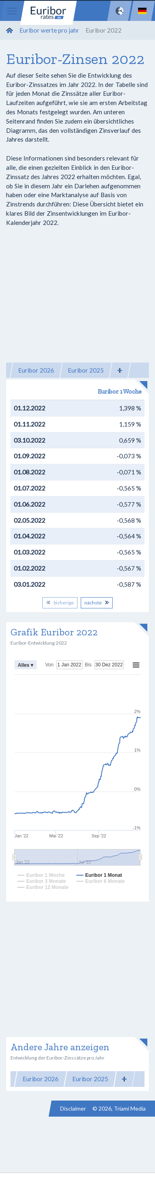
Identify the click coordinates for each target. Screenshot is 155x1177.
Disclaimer (73, 1108)
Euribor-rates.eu (48, 13)
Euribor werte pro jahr (49, 30)
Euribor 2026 (36, 370)
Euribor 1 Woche (119, 391)
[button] (120, 370)
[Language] (142, 11)
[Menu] (12, 11)
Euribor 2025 (86, 370)
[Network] (119, 11)
